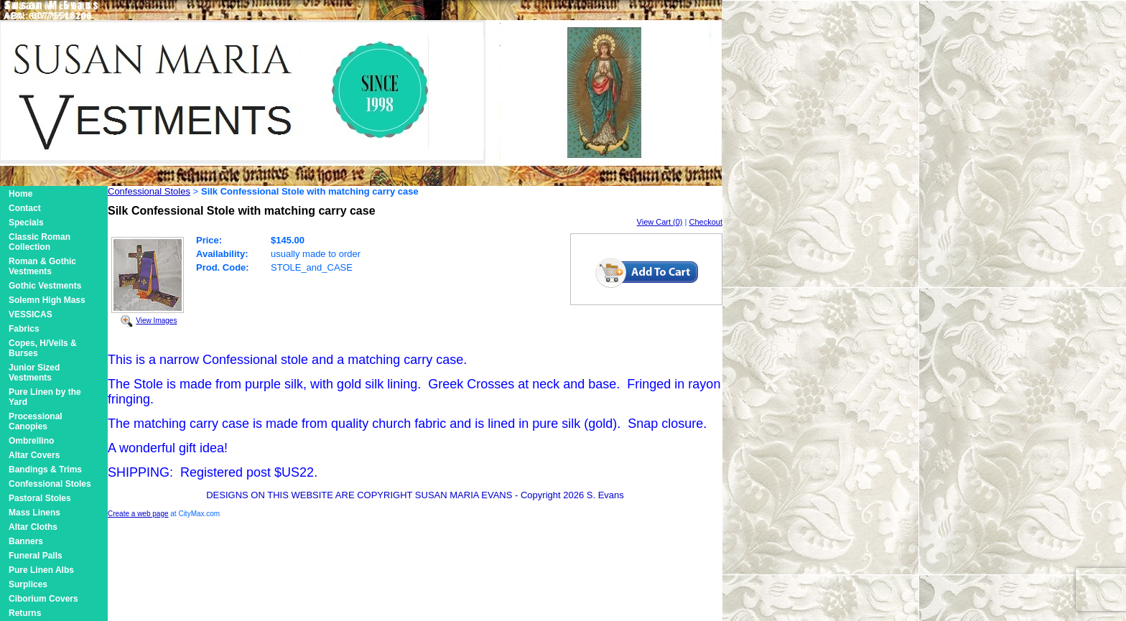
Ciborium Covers (43, 599)
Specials (26, 223)
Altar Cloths (33, 527)
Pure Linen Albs (41, 570)
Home (20, 194)
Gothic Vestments (45, 286)
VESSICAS (30, 314)
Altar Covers (34, 455)
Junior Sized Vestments (34, 373)
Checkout (705, 222)
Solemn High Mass (47, 300)
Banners (26, 541)
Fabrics (24, 329)
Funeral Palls (35, 556)
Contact (25, 208)
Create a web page (138, 514)
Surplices (28, 584)
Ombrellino (31, 441)
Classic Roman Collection (39, 242)
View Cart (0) (660, 222)
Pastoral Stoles (40, 498)
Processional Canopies (35, 421)
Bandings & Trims (45, 469)
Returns (25, 613)
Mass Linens (34, 513)
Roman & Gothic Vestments (42, 266)
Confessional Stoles (50, 484)
